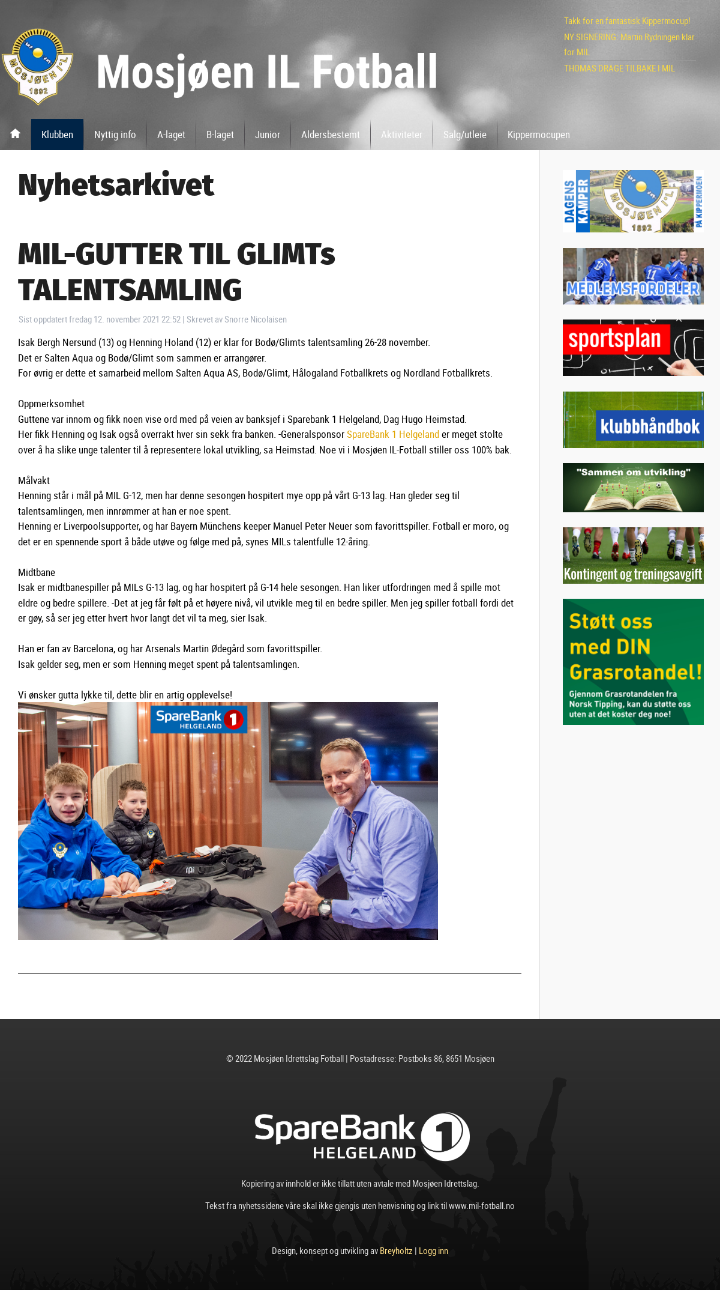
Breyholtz (396, 1250)
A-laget (171, 134)
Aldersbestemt (330, 134)
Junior (267, 134)
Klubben (57, 134)
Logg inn (433, 1250)
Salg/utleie (465, 134)
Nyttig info (115, 134)
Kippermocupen (539, 134)
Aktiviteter (401, 134)
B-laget (220, 134)
